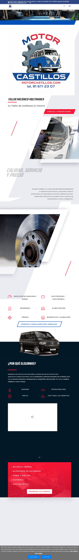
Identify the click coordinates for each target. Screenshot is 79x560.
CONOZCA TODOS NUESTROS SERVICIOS (39, 324)
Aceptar (46, 557)
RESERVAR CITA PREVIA (39, 491)
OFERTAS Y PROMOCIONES (59, 111)
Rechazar (34, 557)
